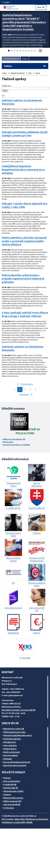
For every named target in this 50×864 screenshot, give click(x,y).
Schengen (7, 759)
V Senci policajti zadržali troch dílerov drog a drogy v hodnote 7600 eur (25, 314)
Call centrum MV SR (11, 804)
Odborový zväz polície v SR (14, 439)
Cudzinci (7, 794)
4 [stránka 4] (30, 389)
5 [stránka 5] (35, 389)
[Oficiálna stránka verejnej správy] (8, 2)
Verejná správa (9, 749)
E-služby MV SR (9, 784)
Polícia (24, 59)
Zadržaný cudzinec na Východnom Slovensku (22, 348)
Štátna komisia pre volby (14, 732)
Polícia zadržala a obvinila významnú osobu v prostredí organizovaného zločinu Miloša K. (24, 241)
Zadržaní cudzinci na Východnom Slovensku (22, 102)
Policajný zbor (9, 742)
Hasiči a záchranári (11, 752)
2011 (30, 73)
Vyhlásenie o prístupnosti (36, 819)
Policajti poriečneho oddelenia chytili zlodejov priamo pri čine (25, 133)
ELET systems (8, 819)
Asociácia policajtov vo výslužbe (16, 444)
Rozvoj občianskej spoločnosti (16, 762)
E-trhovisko (8, 808)
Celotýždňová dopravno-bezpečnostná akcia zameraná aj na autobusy (23, 169)
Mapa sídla (19, 819)
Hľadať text (6, 86)
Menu (41, 7)
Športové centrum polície (14, 765)
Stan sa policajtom (11, 781)
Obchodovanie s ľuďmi (13, 791)
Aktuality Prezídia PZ (18, 73)
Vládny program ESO (12, 801)
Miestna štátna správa (13, 798)
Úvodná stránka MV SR (11, 59)
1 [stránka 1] (14, 389)
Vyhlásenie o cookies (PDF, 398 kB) (18, 822)
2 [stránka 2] (19, 389)
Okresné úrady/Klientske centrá (17, 735)
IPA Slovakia (8, 442)
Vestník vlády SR (10, 788)
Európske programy (12, 739)
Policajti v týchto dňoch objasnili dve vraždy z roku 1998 (24, 205)
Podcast (7, 778)
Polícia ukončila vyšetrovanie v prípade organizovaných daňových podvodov (23, 278)
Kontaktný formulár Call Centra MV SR (18, 710)
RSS (3, 95)
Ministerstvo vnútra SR (13, 729)
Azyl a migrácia (10, 745)
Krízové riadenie (10, 755)
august (37, 73)
